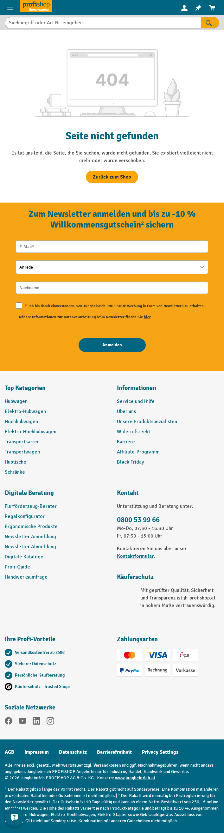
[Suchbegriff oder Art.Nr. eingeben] (103, 22)
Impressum (36, 752)
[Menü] (10, 7)
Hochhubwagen (21, 421)
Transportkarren (22, 442)
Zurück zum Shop (112, 177)
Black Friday (130, 462)
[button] (56, 495)
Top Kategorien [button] (25, 388)
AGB (9, 752)
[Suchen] (210, 22)
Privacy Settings (160, 752)
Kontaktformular (135, 556)
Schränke (15, 472)
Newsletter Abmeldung (30, 547)
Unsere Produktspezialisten (147, 421)
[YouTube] (22, 722)
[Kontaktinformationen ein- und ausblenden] (14, 817)
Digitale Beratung (29, 493)
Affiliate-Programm (138, 452)
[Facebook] (8, 722)
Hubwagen (16, 401)
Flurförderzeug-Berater (31, 506)
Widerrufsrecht (133, 432)
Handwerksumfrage (26, 577)
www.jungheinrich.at (135, 778)
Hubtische (15, 462)
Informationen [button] (136, 388)
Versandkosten (107, 765)
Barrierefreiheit (114, 752)
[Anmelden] (112, 345)
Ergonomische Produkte (31, 526)
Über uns (126, 411)
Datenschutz (73, 752)
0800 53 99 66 (138, 519)
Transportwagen (22, 452)
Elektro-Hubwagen (25, 411)
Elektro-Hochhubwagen (30, 432)
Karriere (126, 442)
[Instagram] (50, 722)
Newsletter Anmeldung (30, 536)
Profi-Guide (17, 567)
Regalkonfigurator (25, 516)
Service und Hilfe (136, 401)
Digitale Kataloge (24, 557)
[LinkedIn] (36, 722)
